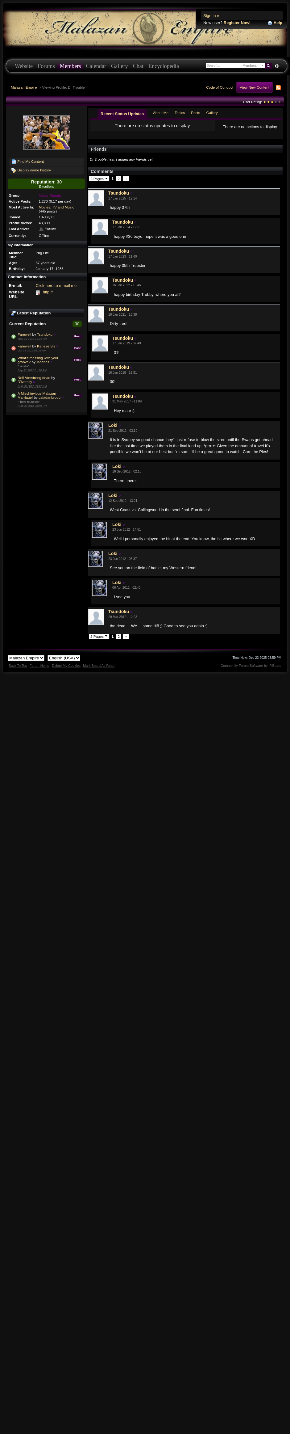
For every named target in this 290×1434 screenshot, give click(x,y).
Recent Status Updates (122, 113)
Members (70, 66)
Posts (195, 113)
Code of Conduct (219, 87)
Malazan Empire (24, 87)
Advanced (276, 66)
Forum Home (39, 670)
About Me (160, 113)
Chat (138, 66)
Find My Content (27, 161)
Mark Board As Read (98, 670)
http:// (48, 292)
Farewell (24, 334)
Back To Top (18, 670)
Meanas (42, 362)
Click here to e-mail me (56, 285)
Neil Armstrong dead (34, 378)
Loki (112, 430)
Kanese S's (46, 346)
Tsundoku (44, 334)
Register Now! (237, 22)
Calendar (96, 66)
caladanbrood (49, 397)
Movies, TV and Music (56, 207)
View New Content (254, 87)
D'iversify (25, 382)
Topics (180, 113)
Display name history (31, 170)
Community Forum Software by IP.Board (251, 670)
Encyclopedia (163, 66)
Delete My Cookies (66, 670)
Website (24, 66)
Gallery (119, 66)
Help (274, 23)
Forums (46, 66)
